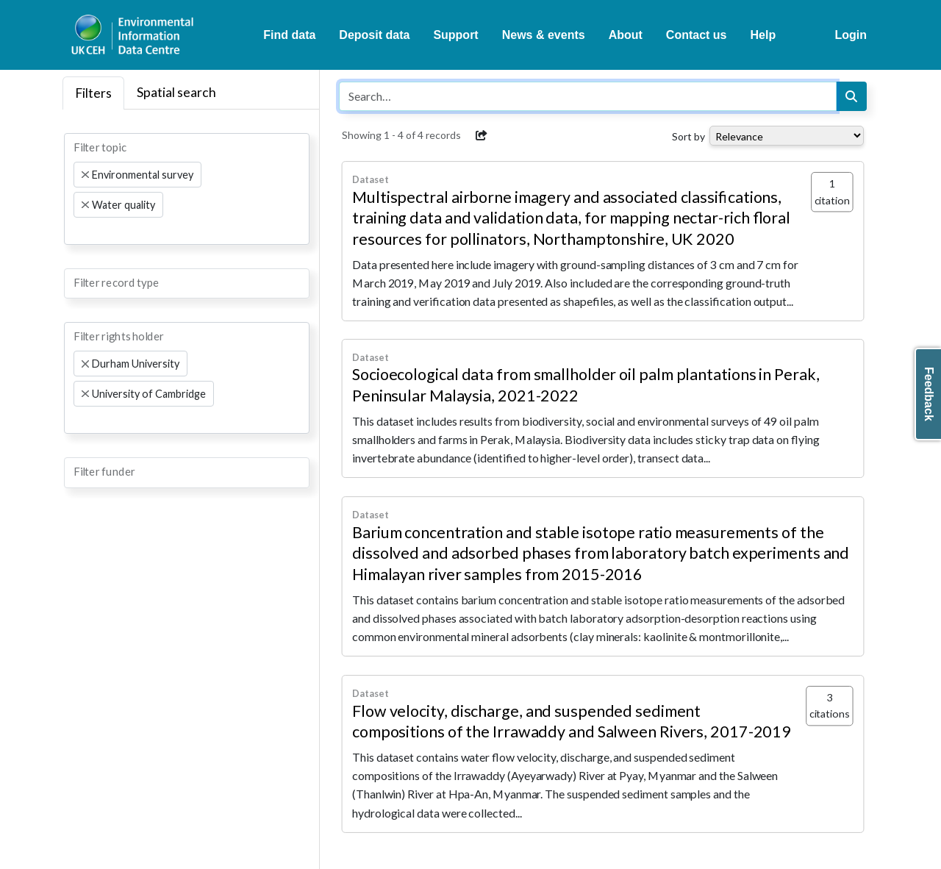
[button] (481, 135)
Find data (289, 35)
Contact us (696, 35)
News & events (543, 35)
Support (455, 35)
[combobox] (187, 189)
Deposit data (374, 35)
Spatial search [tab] (176, 92)
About (626, 35)
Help (763, 35)
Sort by (688, 136)
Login (850, 35)
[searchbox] (78, 231)
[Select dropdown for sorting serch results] (786, 136)
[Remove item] (85, 175)
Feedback (929, 394)
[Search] (851, 96)
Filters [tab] (93, 93)
